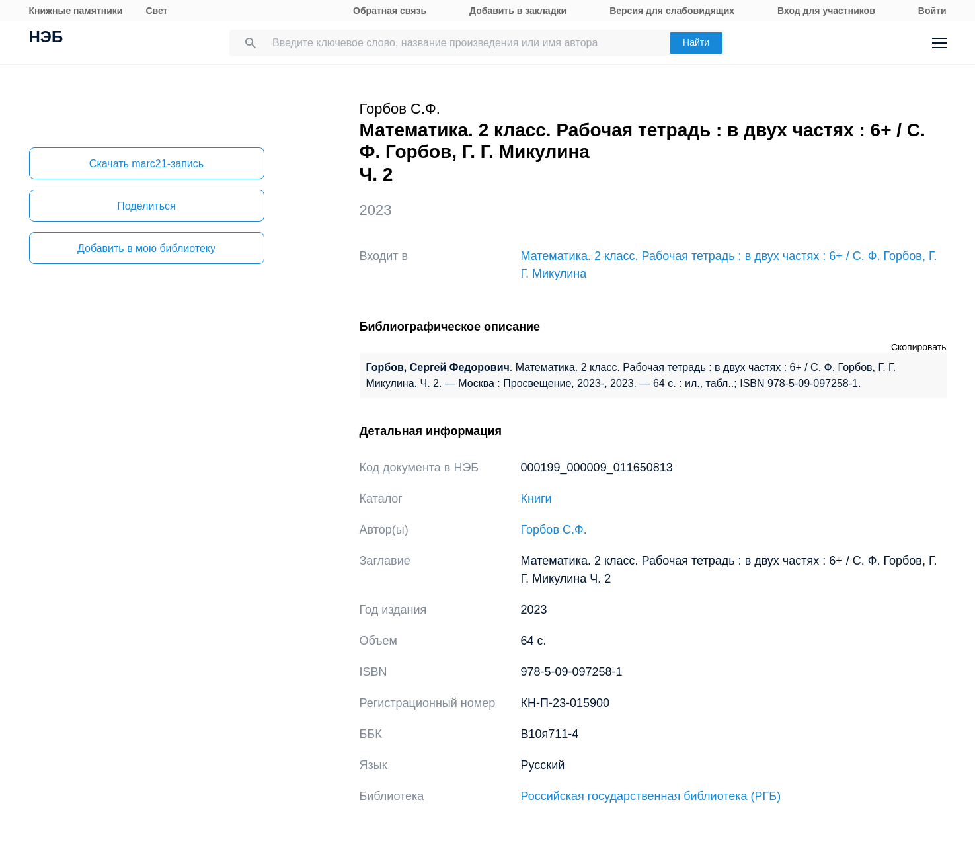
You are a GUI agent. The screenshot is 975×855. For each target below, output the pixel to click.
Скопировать (919, 347)
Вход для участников (826, 10)
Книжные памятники (76, 10)
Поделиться (146, 206)
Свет (156, 10)
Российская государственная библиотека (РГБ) (651, 796)
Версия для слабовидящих (671, 10)
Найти (696, 42)
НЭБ (46, 38)
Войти (932, 10)
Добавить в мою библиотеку (146, 248)
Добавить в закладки (517, 10)
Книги (536, 498)
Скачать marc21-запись (146, 163)
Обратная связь (389, 10)
